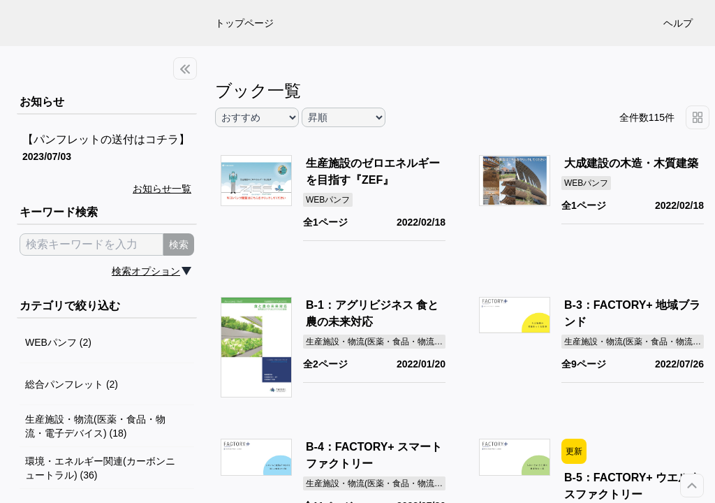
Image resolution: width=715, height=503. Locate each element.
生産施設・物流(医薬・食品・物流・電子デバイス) (401, 342)
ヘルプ (678, 23)
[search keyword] (91, 244)
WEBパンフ (328, 200)
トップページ (244, 23)
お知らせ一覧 (162, 188)
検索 (179, 244)
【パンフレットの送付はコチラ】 (106, 139)
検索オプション (146, 271)
